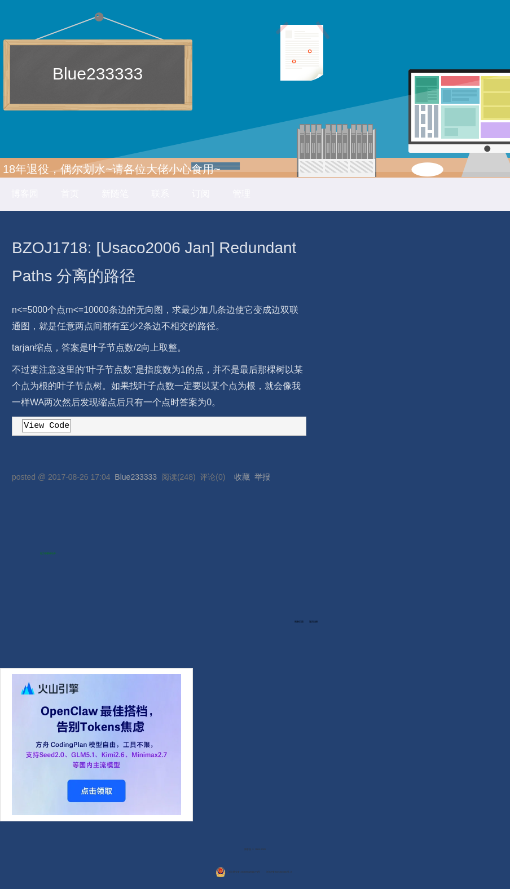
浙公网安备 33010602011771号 (238, 871)
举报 (262, 476)
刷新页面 (299, 621)
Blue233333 (97, 73)
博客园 (24, 193)
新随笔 (115, 193)
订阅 (201, 193)
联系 (160, 193)
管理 (241, 193)
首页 (70, 193)
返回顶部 (313, 621)
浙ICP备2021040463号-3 (278, 871)
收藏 (242, 476)
